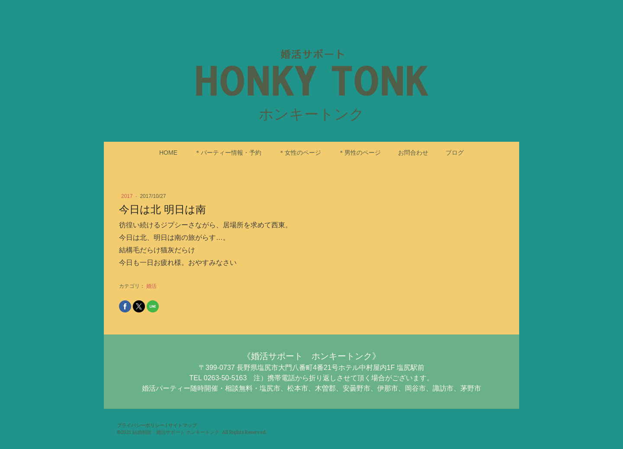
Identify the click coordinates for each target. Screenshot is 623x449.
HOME (168, 152)
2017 (127, 196)
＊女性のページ (300, 152)
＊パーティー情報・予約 (228, 152)
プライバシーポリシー (140, 425)
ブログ (455, 152)
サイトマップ (182, 425)
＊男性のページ (359, 152)
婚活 (151, 286)
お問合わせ (413, 152)
